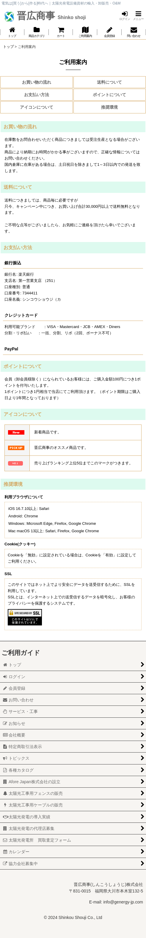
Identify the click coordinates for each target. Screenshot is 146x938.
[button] (138, 15)
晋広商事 (50, 15)
